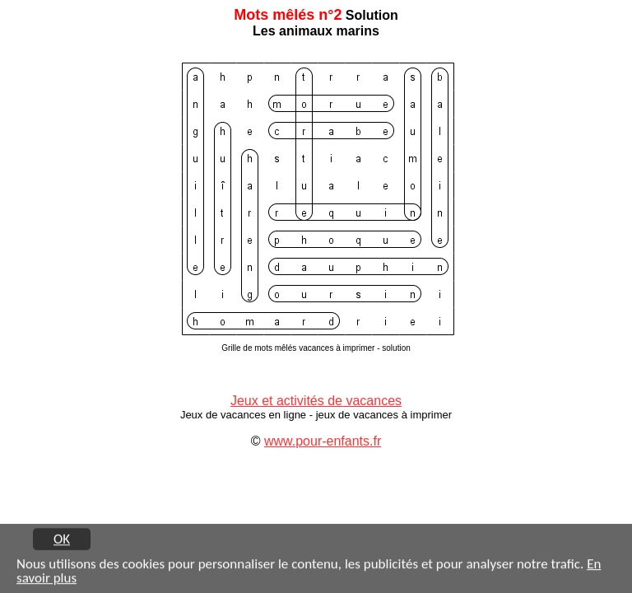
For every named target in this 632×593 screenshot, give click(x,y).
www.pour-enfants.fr (322, 441)
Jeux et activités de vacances (316, 401)
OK (61, 539)
